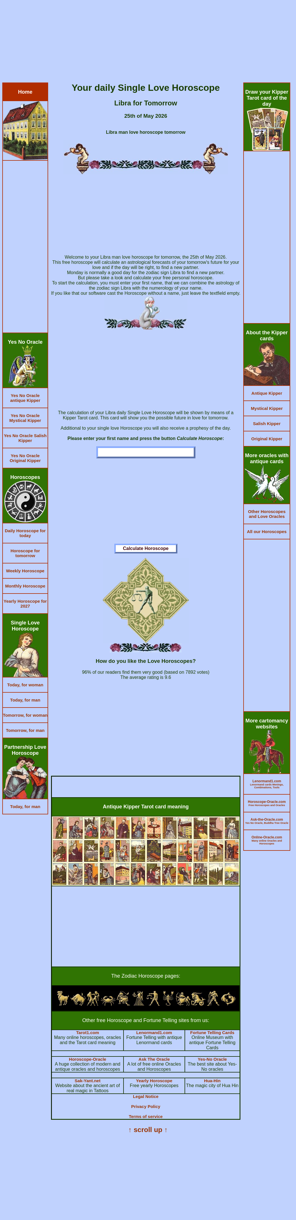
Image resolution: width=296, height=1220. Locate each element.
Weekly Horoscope (25, 570)
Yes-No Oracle (212, 1059)
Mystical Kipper (267, 408)
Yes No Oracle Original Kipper (25, 458)
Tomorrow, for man (25, 730)
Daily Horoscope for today (25, 533)
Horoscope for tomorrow (25, 553)
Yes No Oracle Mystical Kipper (25, 418)
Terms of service (145, 1116)
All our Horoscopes (267, 531)
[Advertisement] (148, 42)
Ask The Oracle (154, 1059)
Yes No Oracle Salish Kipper (25, 438)
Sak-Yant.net (88, 1080)
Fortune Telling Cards (212, 1032)
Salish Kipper (267, 423)
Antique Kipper (266, 393)
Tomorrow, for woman (25, 715)
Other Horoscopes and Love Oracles (267, 514)
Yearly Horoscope (154, 1080)
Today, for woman (25, 684)
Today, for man (25, 700)
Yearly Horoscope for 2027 (25, 603)
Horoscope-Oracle (87, 1059)
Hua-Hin (212, 1080)
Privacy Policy (145, 1106)
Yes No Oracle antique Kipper (25, 398)
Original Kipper (266, 438)
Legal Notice (145, 1096)
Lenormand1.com (154, 1032)
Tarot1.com (87, 1032)
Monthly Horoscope (25, 586)
